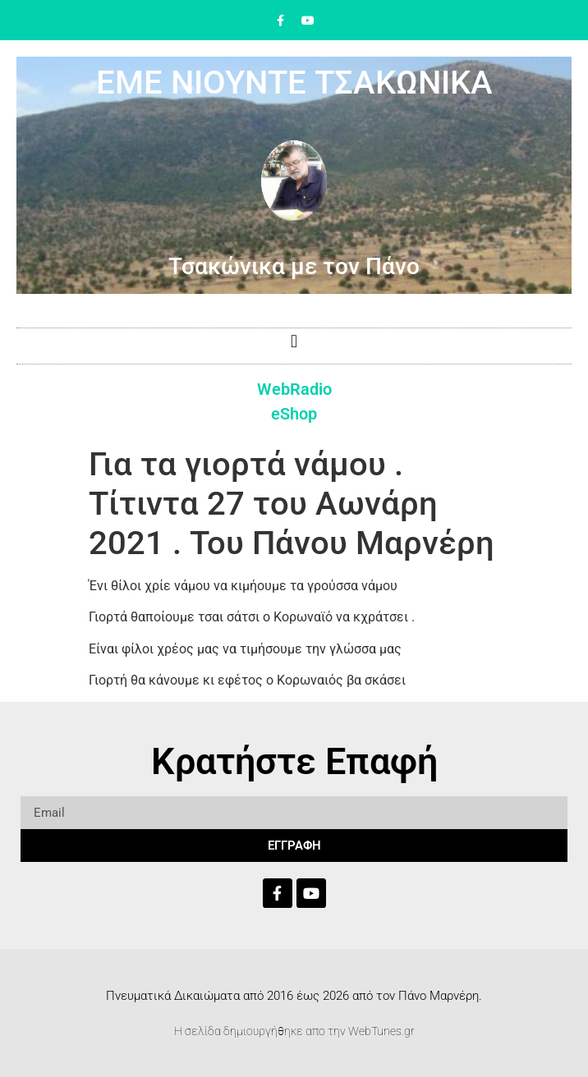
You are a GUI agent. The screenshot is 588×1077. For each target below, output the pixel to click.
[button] (293, 341)
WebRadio (294, 389)
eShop (294, 414)
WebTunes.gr (381, 1031)
